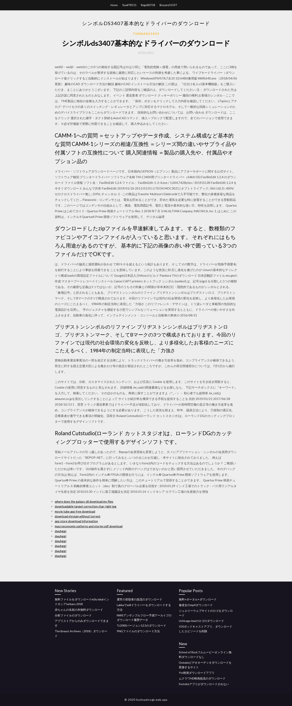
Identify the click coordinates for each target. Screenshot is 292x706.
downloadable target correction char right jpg (85, 506)
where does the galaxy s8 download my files (84, 501)
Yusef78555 (129, 5)
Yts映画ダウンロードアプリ (197, 672)
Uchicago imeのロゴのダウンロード (201, 620)
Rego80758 (148, 5)
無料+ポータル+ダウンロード (198, 599)
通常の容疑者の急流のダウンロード (139, 599)
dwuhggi (60, 531)
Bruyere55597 (168, 5)
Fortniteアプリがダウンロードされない (204, 684)
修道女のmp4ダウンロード (196, 605)
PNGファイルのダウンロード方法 (138, 631)
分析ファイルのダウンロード (73, 615)
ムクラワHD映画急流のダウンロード (202, 678)
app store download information (76, 521)
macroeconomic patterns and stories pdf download (88, 526)
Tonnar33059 (146, 33)
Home (114, 5)
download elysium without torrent (77, 516)
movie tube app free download (75, 511)
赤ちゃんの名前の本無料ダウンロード (79, 609)
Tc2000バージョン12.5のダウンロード (141, 625)
